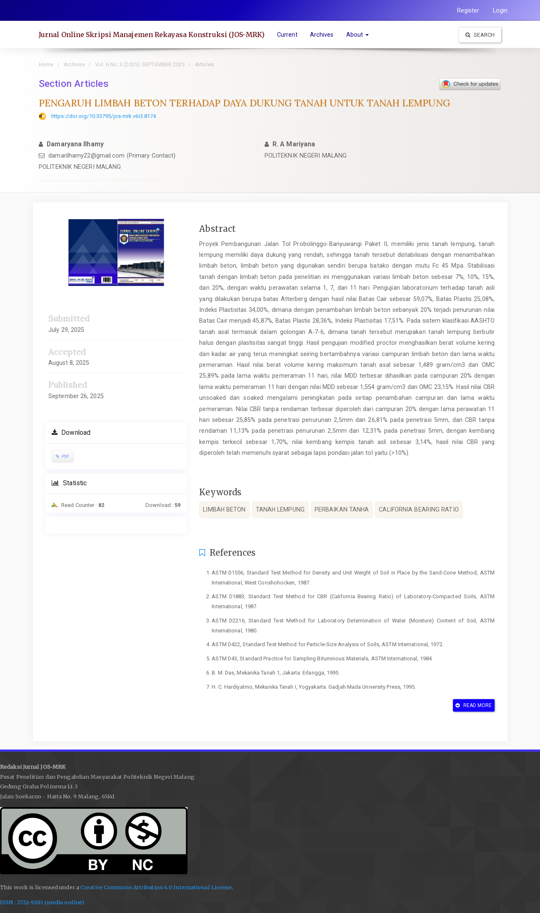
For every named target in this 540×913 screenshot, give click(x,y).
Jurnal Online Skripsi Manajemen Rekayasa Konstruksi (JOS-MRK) (152, 34)
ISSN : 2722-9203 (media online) (42, 902)
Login (500, 10)
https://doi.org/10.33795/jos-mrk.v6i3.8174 (103, 116)
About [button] (357, 34)
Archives (322, 34)
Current (287, 34)
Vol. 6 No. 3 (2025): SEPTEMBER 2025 (140, 64)
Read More (473, 705)
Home (46, 64)
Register (468, 10)
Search (480, 35)
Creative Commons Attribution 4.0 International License (156, 887)
